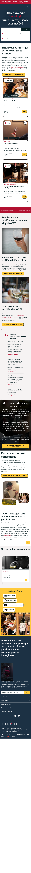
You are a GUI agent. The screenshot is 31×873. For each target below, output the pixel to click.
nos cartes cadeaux (19, 540)
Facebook (10, 716)
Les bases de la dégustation (13, 101)
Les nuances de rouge (11, 143)
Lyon (10, 573)
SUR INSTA (9, 609)
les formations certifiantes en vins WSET (13, 316)
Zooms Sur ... (7, 141)
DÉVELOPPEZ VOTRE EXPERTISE (13, 324)
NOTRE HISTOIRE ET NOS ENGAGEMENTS (14, 476)
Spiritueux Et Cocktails (10, 184)
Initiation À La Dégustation (11, 99)
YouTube (14, 716)
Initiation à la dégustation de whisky (14, 187)
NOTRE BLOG (9, 595)
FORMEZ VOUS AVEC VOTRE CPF (13, 273)
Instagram (19, 716)
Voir (24, 111)
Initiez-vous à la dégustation (13, 75)
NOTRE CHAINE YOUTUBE (13, 605)
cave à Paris (7, 535)
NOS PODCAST (10, 600)
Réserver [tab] (11, 29)
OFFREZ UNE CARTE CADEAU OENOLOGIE (15, 446)
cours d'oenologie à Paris (17, 67)
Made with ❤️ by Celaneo (8, 736)
